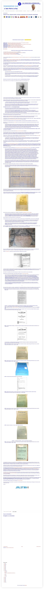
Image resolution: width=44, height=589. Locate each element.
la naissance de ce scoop (28, 57)
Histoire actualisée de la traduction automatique (9, 53)
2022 (4, 565)
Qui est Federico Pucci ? (28, 39)
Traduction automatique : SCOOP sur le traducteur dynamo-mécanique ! (16, 47)
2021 (4, 566)
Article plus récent (5, 546)
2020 (4, 567)
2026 (4, 563)
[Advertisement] (22, 540)
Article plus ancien (39, 546)
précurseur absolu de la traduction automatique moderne (14, 59)
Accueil (22, 546)
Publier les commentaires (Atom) (10, 547)
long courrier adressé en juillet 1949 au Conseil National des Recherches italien (23, 467)
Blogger (26, 585)
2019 (4, 568)
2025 (4, 564)
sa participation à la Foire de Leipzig (27, 212)
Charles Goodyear (20, 480)
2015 (4, 578)
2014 (4, 579)
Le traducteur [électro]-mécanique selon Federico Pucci (14, 43)
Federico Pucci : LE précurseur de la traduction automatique (15, 46)
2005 (10, 70)
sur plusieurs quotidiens (22, 69)
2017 (4, 570)
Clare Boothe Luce (36, 468)
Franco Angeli (38, 135)
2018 (4, 569)
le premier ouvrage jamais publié (28, 65)
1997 (8, 70)
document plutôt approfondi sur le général (13, 143)
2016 (4, 577)
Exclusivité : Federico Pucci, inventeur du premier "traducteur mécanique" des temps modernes (19, 44)
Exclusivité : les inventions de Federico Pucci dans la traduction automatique (13, 52)
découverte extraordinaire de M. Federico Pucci (17, 57)
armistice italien (23, 136)
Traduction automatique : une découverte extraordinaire (10, 54)
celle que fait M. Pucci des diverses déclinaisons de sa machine (23, 147)
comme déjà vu (7, 251)
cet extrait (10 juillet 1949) (25, 273)
